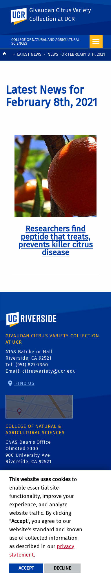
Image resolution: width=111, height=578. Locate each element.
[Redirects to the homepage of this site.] (4, 55)
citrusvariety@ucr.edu (49, 371)
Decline (62, 568)
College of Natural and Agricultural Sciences (45, 41)
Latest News (29, 54)
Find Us (39, 399)
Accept (26, 568)
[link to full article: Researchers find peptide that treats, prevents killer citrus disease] (55, 240)
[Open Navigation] (96, 41)
